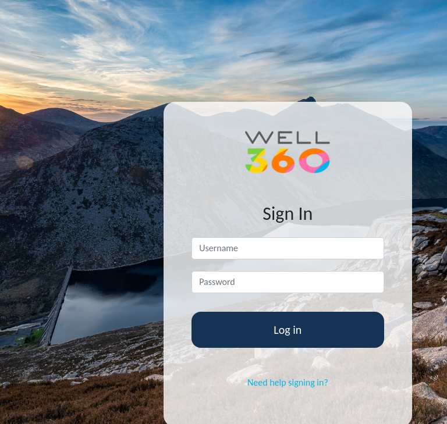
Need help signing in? (287, 382)
